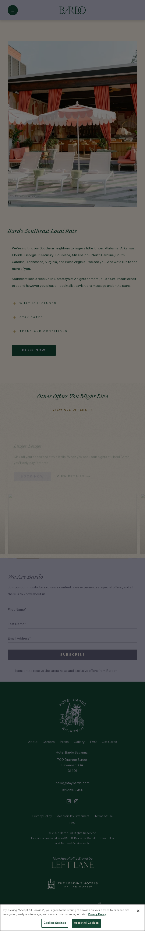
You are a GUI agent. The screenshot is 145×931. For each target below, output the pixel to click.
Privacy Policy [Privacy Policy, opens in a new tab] (97, 914)
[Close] (138, 911)
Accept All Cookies (86, 923)
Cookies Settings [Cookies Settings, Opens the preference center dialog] (55, 923)
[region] (72, 917)
